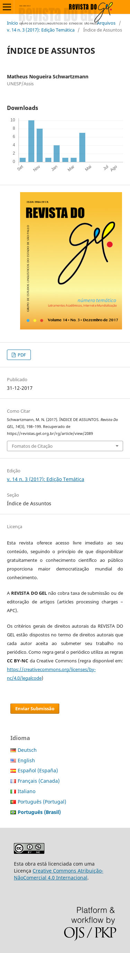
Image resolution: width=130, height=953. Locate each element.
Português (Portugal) (42, 801)
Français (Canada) (39, 781)
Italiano (26, 791)
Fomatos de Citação (32, 446)
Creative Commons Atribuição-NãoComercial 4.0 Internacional (58, 874)
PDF (21, 355)
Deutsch (27, 750)
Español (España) (38, 770)
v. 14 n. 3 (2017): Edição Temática (41, 30)
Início (12, 23)
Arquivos (106, 23)
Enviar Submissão (34, 708)
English (26, 760)
